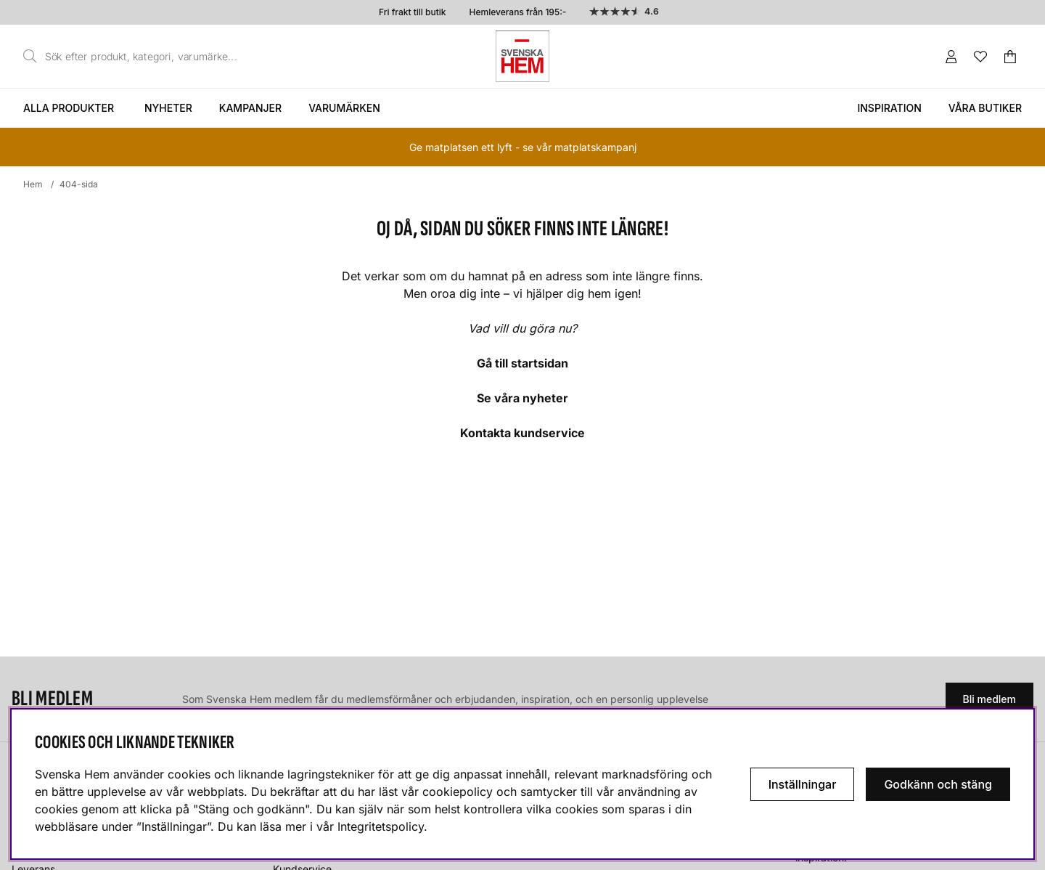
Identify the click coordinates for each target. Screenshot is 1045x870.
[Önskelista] (980, 56)
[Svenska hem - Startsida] (522, 56)
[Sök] (134, 56)
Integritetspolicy (380, 826)
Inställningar (803, 784)
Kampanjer (250, 108)
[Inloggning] (951, 56)
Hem (33, 184)
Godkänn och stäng (938, 784)
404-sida (79, 184)
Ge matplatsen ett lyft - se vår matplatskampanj (522, 147)
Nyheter (168, 108)
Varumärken (344, 108)
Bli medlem (989, 699)
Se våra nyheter (522, 398)
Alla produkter (68, 108)
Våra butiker (985, 108)
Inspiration (889, 108)
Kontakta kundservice (522, 433)
